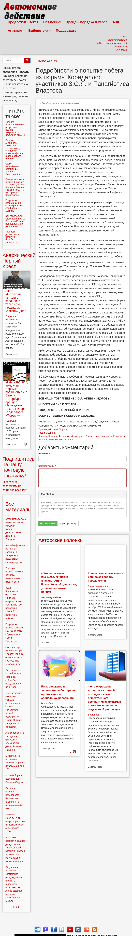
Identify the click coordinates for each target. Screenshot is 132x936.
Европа (51, 432)
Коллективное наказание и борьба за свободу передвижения (105, 577)
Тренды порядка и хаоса (87, 22)
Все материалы (18, 506)
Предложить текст (23, 22)
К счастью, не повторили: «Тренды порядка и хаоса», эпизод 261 (15, 762)
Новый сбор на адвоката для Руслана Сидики (14, 778)
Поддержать (66, 30)
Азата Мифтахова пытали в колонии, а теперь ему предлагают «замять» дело (15, 301)
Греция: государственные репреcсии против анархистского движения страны (15, 128)
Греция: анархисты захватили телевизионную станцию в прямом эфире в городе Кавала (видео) (14, 149)
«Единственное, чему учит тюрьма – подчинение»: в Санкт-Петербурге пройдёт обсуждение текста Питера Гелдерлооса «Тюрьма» (16, 398)
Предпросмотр (68, 523)
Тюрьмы (63, 429)
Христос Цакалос (47, 436)
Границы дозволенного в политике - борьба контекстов (13, 236)
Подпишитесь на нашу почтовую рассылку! (19, 467)
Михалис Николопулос (61, 439)
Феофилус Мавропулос (71, 436)
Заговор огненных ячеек (98, 436)
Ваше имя (44, 453)
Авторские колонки (60, 540)
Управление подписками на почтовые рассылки (15, 485)
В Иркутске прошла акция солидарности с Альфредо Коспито (14, 205)
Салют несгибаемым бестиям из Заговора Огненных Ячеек (14, 168)
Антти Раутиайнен (51, 597)
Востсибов (47, 703)
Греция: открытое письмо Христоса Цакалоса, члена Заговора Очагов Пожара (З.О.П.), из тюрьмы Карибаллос (14, 187)
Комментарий (47, 466)
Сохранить (47, 523)
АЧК (117, 22)
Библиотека (39, 30)
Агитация (15, 30)
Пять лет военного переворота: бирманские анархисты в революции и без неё (14, 798)
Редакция (10, 316)
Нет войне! (52, 22)
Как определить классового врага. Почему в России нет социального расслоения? (15, 221)
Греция (42, 432)
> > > (16, 907)
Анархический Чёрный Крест (19, 260)
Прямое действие (47, 60)
